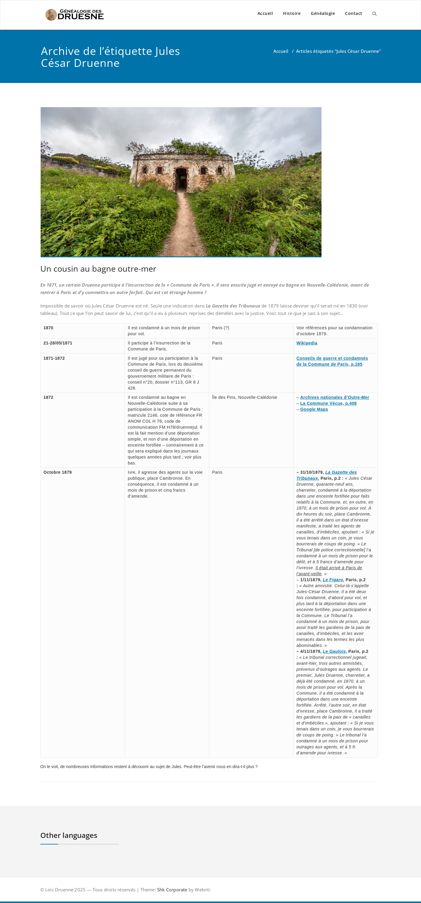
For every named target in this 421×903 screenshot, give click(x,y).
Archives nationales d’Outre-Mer (334, 397)
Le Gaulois (334, 651)
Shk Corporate (171, 890)
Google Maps (314, 409)
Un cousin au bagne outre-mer (98, 268)
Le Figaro (333, 579)
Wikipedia (306, 343)
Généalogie (323, 13)
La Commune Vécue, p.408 (328, 403)
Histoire (292, 13)
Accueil (265, 13)
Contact (353, 13)
